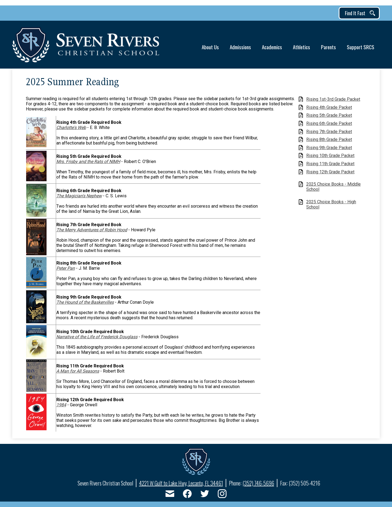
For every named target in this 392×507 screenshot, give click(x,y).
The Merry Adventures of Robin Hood (91, 229)
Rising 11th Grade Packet (330, 163)
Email (170, 494)
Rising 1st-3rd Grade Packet (333, 99)
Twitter (204, 494)
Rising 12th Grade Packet (330, 171)
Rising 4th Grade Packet (329, 107)
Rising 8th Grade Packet (329, 139)
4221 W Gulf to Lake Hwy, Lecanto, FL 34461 (181, 483)
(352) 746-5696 (258, 483)
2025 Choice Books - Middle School (333, 187)
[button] (210, 45)
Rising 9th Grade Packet (329, 147)
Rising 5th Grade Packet (329, 115)
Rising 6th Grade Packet (329, 123)
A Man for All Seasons (77, 371)
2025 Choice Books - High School (331, 204)
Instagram (222, 494)
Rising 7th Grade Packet (329, 131)
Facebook (187, 494)
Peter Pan (65, 268)
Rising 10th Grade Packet (330, 155)
